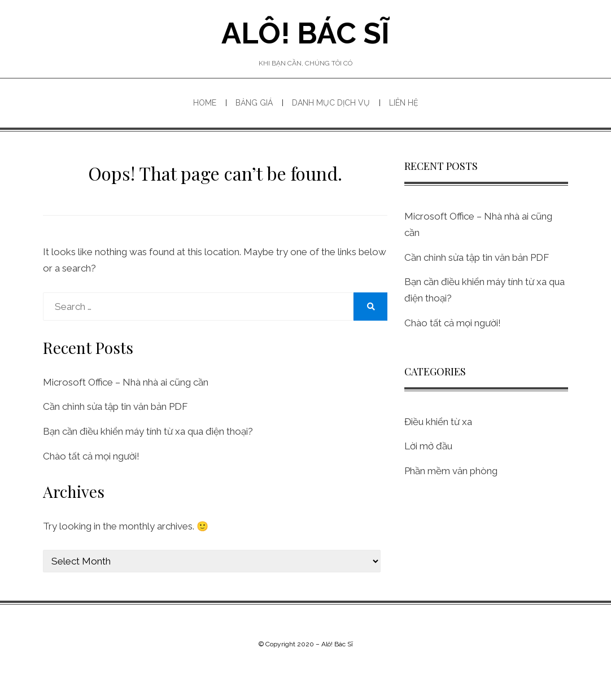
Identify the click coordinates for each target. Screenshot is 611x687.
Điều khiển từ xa (438, 421)
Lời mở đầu (428, 446)
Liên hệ (403, 102)
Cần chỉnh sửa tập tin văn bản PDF (115, 406)
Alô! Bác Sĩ (305, 33)
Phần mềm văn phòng (450, 470)
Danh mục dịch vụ (331, 102)
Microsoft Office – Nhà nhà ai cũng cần (125, 382)
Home (204, 102)
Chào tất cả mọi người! (91, 456)
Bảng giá (254, 102)
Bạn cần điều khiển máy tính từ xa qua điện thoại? (148, 431)
